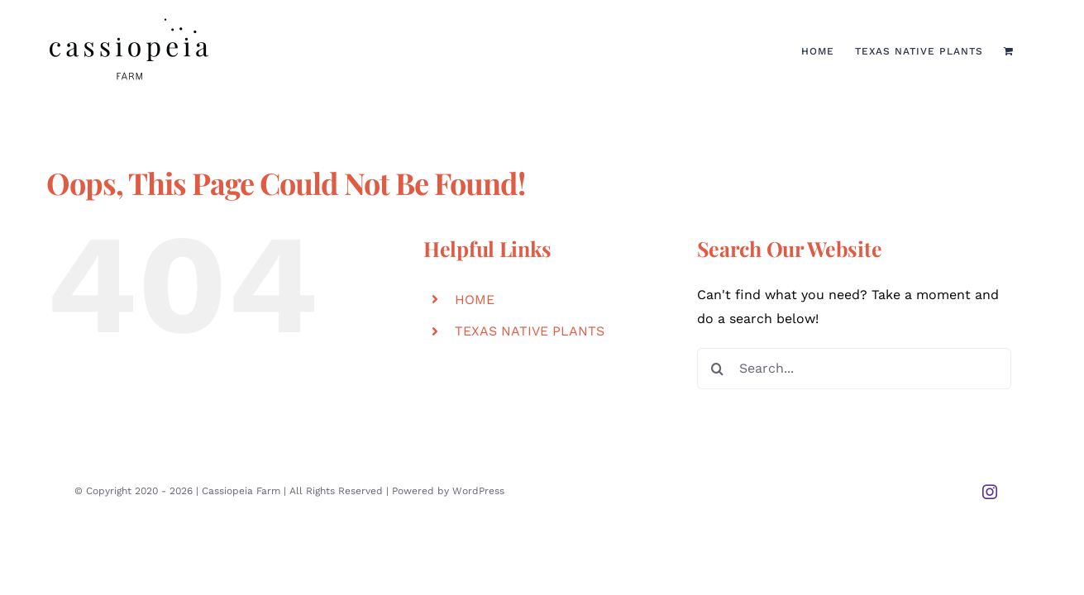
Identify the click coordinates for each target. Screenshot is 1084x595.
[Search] (717, 368)
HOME (474, 299)
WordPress (478, 491)
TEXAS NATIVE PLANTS (529, 331)
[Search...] (854, 368)
